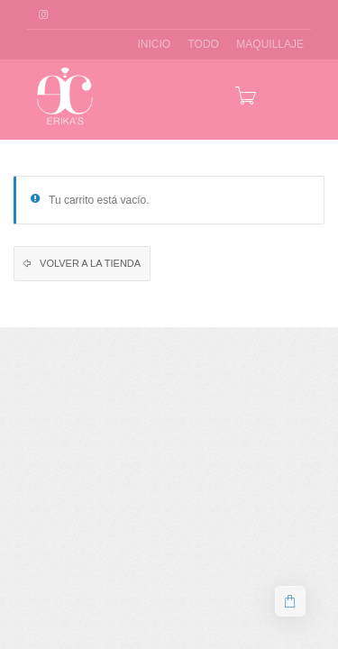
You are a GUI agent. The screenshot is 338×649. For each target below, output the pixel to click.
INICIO (153, 44)
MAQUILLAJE (270, 44)
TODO (203, 44)
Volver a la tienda (89, 263)
